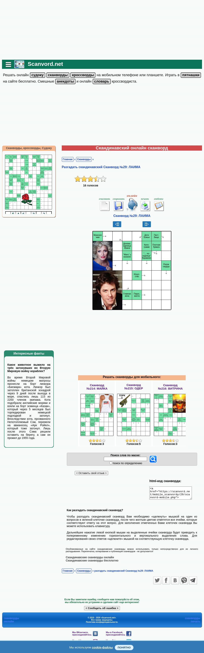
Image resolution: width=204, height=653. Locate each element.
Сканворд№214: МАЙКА (96, 386)
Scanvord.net (45, 64)
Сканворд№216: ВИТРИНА (170, 386)
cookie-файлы (102, 647)
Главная (68, 159)
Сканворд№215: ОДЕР (133, 386)
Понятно (124, 647)
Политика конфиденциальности (102, 624)
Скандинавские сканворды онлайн (90, 559)
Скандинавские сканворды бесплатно (92, 562)
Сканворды (84, 159)
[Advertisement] (102, 30)
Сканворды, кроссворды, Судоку (29, 148)
